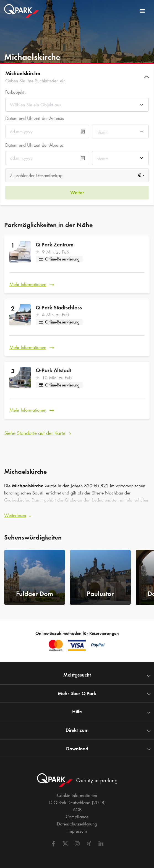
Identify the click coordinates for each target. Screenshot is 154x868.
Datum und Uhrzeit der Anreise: (34, 118)
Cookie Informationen (77, 795)
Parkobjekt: (15, 92)
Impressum (77, 831)
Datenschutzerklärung (77, 824)
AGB (77, 810)
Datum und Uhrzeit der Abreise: (34, 145)
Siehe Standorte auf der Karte (34, 433)
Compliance (77, 817)
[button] (77, 76)
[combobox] (77, 106)
